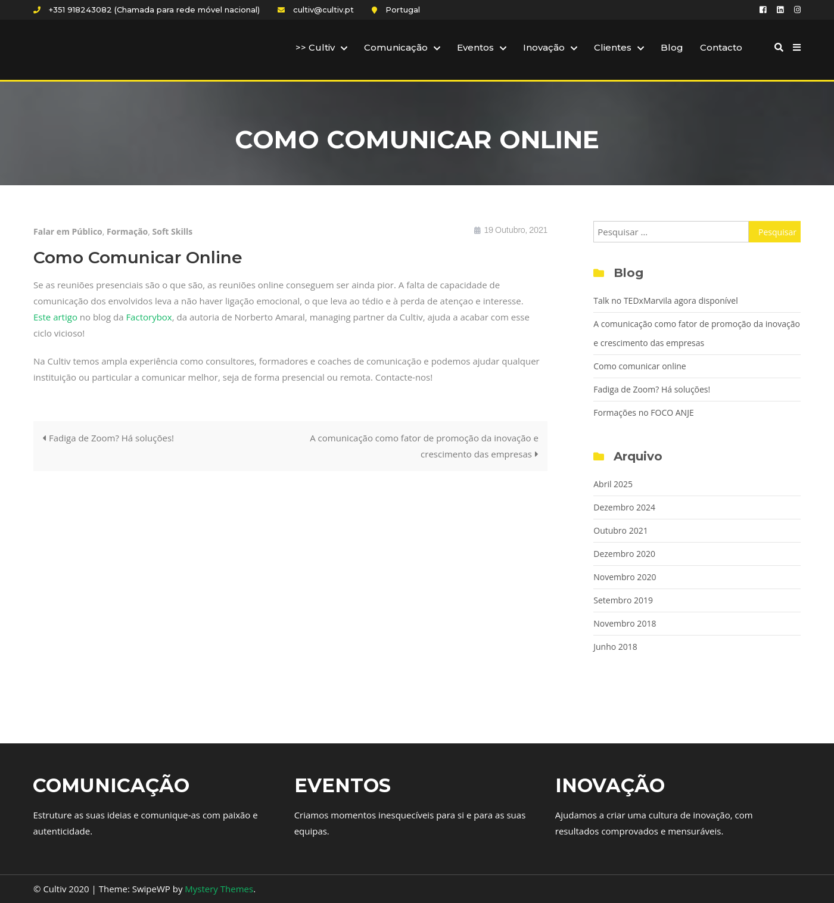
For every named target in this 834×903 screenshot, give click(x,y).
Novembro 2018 (624, 623)
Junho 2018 (615, 646)
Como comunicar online (639, 366)
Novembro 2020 (624, 577)
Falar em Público (67, 231)
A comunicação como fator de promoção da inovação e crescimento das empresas (424, 446)
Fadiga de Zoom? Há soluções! (111, 438)
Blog (672, 47)
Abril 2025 (613, 484)
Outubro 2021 (620, 530)
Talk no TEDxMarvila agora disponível (665, 300)
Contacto (721, 47)
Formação (127, 231)
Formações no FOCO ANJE (643, 412)
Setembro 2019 (623, 600)
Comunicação (396, 47)
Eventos (475, 47)
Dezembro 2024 (624, 507)
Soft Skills (173, 231)
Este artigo (55, 317)
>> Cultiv (315, 47)
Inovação (544, 47)
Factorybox (149, 317)
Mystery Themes (219, 889)
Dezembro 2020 (624, 553)
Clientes (612, 47)
